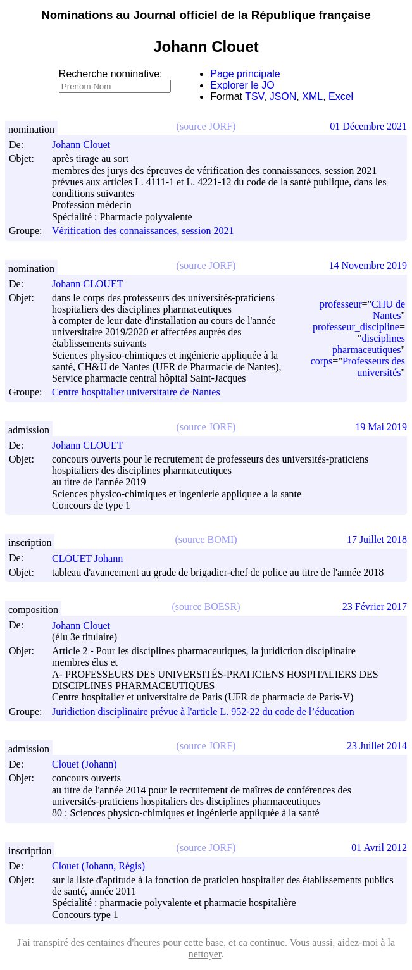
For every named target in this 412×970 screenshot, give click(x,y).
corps (322, 361)
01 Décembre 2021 (368, 126)
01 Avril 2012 (379, 847)
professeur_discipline (356, 326)
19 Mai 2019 (381, 426)
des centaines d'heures (116, 942)
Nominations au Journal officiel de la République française (206, 15)
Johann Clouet (87, 144)
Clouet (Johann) (90, 764)
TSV (254, 96)
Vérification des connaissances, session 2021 (143, 231)
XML (312, 96)
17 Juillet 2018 (377, 539)
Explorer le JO (242, 85)
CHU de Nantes (388, 310)
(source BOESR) (206, 606)
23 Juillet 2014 (377, 745)
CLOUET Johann (93, 558)
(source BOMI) (206, 539)
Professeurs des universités (373, 367)
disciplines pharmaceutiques (368, 344)
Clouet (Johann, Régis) (104, 866)
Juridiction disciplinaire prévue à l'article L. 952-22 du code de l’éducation (203, 711)
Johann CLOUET (93, 283)
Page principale (245, 73)
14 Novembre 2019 (367, 265)
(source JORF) (206, 126)
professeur (341, 304)
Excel (340, 96)
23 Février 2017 (374, 606)
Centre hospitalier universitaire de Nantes (136, 392)
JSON (283, 96)
